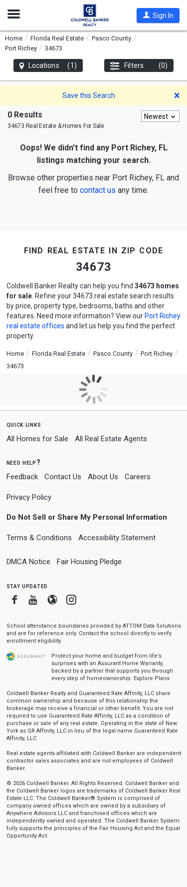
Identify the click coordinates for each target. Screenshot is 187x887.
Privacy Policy (28, 497)
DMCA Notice (28, 561)
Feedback (22, 477)
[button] (158, 15)
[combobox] (160, 116)
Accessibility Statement (117, 537)
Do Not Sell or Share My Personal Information (86, 517)
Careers (138, 476)
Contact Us (62, 476)
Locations (48, 65)
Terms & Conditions (39, 537)
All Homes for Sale (37, 438)
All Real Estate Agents (111, 438)
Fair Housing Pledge (89, 561)
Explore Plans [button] (152, 678)
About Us (103, 476)
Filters (139, 65)
